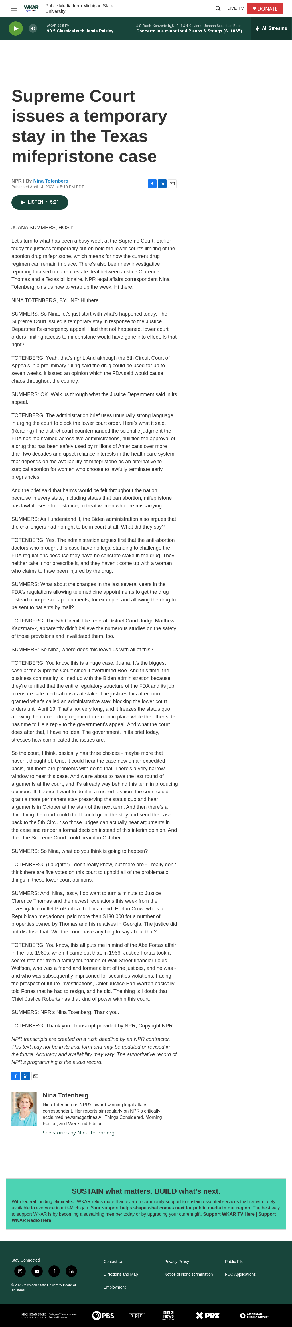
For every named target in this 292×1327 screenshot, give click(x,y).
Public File (234, 1262)
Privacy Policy (176, 1262)
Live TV (235, 8)
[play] (15, 28)
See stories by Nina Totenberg (79, 1132)
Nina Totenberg (50, 181)
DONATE (267, 9)
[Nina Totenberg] (24, 1109)
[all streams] (271, 28)
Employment (115, 1287)
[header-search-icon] (218, 8)
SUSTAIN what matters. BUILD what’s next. (146, 1191)
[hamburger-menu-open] (14, 8)
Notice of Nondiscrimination (188, 1274)
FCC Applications (240, 1274)
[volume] (33, 28)
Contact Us (113, 1262)
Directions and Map (121, 1274)
